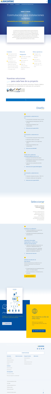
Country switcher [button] (25, 352)
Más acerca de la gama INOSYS (32, 180)
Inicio (7, 4)
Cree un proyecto (30, 276)
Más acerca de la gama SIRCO (32, 128)
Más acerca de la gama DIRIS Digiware (34, 166)
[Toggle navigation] (49, 1)
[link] (15, 315)
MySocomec (36, 356)
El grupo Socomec (27, 356)
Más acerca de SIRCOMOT (31, 148)
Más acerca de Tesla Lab (31, 253)
